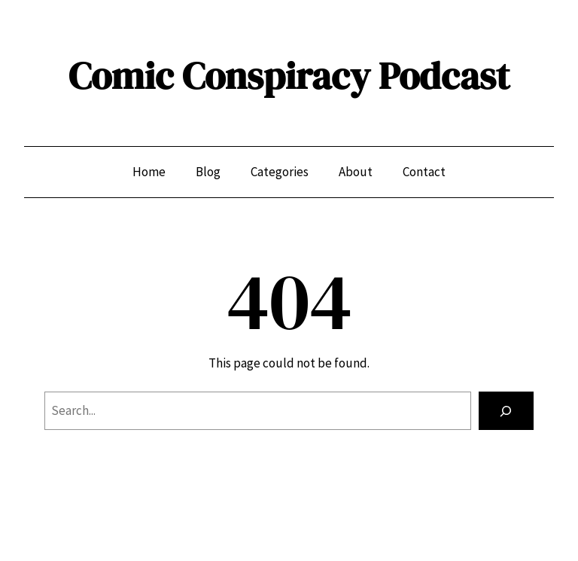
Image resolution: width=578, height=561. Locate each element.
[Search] (506, 411)
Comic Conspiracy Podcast (289, 76)
